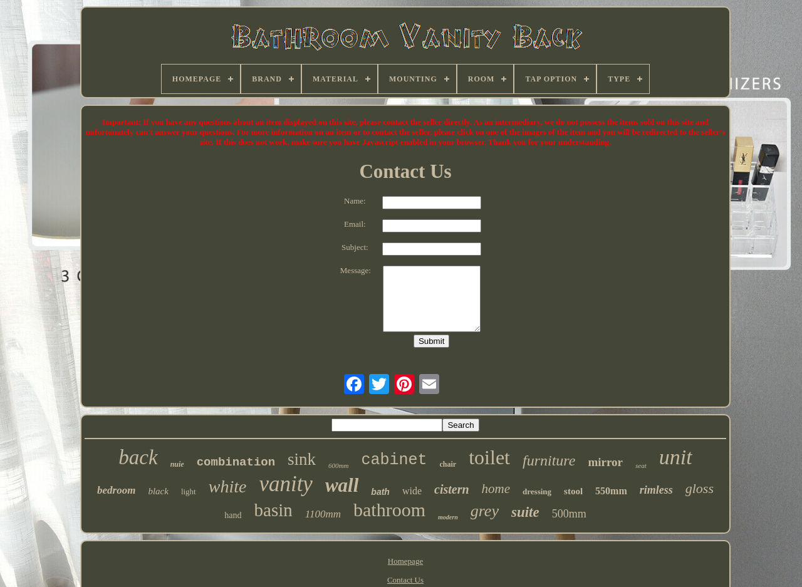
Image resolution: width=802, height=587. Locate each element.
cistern (451, 489)
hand (232, 515)
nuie (177, 464)
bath (380, 492)
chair (448, 464)
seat (641, 465)
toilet (489, 457)
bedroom (116, 490)
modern (448, 517)
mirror (605, 462)
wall (341, 485)
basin (273, 510)
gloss (699, 488)
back (137, 457)
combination (236, 462)
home (496, 488)
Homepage (405, 561)
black (158, 491)
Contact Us (405, 579)
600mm (338, 465)
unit (675, 457)
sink (302, 459)
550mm (611, 491)
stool (573, 491)
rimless (656, 490)
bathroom (389, 509)
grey (485, 511)
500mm (569, 513)
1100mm (323, 514)
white (228, 486)
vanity (286, 484)
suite (525, 512)
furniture (549, 460)
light (188, 491)
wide (412, 491)
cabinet (394, 460)
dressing (537, 491)
